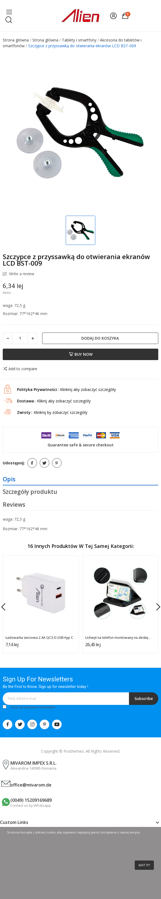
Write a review (21, 274)
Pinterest (57, 463)
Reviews (14, 504)
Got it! (144, 865)
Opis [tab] (9, 479)
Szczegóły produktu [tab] (30, 492)
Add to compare (20, 368)
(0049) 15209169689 (31, 800)
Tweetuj (44, 463)
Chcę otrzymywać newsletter (33, 707)
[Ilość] (20, 338)
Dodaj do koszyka (100, 338)
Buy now (81, 354)
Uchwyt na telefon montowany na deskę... (118, 637)
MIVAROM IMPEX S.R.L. (33, 763)
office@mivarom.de (30, 785)
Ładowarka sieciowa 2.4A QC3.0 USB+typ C (39, 637)
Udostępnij (32, 463)
